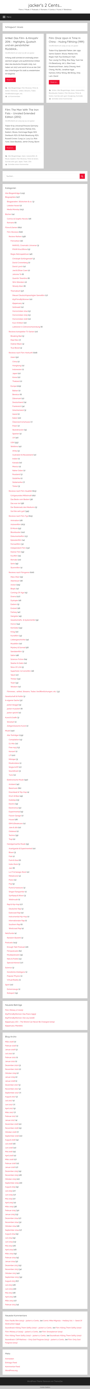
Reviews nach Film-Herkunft (21, 353)
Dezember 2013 (11, 1265)
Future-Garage (15, 816)
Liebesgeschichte (18, 640)
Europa (13, 386)
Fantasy (14, 612)
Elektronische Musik (15, 780)
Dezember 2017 (11, 1085)
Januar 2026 (10, 1049)
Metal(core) (13, 876)
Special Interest (13, 963)
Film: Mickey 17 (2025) (14, 1010)
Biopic (13, 589)
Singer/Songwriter (16, 892)
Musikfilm (15, 644)
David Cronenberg (20, 262)
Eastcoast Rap (14, 913)
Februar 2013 (10, 1305)
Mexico (15, 466)
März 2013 (9, 1301)
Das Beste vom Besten (20, 499)
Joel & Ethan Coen (20, 270)
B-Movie (14, 528)
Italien (14, 418)
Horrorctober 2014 (19, 311)
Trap (10, 839)
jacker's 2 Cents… (45, 5)
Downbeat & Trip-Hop (18, 792)
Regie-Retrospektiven (20, 254)
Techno (12, 835)
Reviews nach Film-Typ (18, 516)
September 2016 (12, 1136)
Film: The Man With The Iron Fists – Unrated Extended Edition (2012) (22, 113)
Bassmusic (13, 788)
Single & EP (13, 767)
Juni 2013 (9, 1289)
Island (14, 414)
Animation (15, 520)
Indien (15, 459)
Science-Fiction (17, 659)
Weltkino (14, 446)
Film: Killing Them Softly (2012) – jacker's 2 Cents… (25, 1335)
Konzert (12, 751)
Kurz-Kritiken (17, 323)
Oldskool (12, 831)
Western (14, 687)
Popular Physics (13, 976)
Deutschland (17, 402)
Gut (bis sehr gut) (60, 96)
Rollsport (11, 993)
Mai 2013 (8, 1293)
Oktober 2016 (10, 1132)
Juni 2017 (9, 1104)
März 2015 (9, 1206)
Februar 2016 (10, 1163)
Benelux (15, 394)
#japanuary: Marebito (14, 1026)
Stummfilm (15, 567)
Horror (13, 624)
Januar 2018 (10, 1081)
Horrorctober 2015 (19, 315)
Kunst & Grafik (11, 717)
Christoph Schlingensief (22, 259)
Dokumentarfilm (17, 536)
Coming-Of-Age (17, 593)
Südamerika (17, 482)
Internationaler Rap (17, 920)
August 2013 (10, 1281)
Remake (14, 560)
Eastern (61, 93)
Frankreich (16, 406)
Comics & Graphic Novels (17, 219)
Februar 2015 (10, 1210)
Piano (11, 880)
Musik (7, 731)
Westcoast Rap (15, 928)
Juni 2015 (9, 1195)
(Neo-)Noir (15, 577)
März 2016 (9, 1159)
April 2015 (9, 1202)
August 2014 (10, 1234)
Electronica (13, 808)
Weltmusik (13, 899)
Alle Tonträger (13, 735)
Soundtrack (13, 771)
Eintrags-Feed (11, 1363)
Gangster (14, 616)
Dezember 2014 (11, 1218)
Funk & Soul (13, 860)
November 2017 (11, 1089)
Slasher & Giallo (17, 663)
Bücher (8, 214)
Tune (11, 775)
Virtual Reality (13, 980)
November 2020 (12, 1069)
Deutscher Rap (15, 909)
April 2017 (9, 1108)
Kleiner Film (16, 552)
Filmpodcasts (12, 951)
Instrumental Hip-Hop (18, 917)
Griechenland (18, 410)
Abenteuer (15, 581)
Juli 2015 (8, 1191)
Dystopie (14, 600)
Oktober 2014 (10, 1226)
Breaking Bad (16, 336)
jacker (32, 53)
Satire (13, 655)
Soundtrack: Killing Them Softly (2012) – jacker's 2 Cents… (28, 1328)
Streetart (10, 722)
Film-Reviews (27, 88)
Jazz (10, 868)
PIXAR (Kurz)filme (19, 249)
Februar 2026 (10, 1046)
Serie (13, 564)
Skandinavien (18, 430)
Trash (25, 162)
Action (54, 90)
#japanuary (17, 303)
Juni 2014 (9, 1242)
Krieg (13, 632)
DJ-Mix (12, 744)
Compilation (14, 740)
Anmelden (9, 1359)
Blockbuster (53, 93)
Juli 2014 (8, 1238)
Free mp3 (13, 747)
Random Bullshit (14, 938)
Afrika (14, 451)
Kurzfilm (14, 556)
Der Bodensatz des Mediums (23, 507)
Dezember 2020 (11, 1065)
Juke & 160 (13, 827)
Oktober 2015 (10, 1179)
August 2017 (10, 1097)
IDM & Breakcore (16, 823)
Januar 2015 (10, 1214)
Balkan (15, 391)
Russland (16, 474)
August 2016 (10, 1140)
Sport (7, 985)
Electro (12, 804)
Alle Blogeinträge (14, 88)
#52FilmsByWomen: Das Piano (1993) (20, 1014)
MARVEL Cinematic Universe (24, 245)
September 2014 (12, 1230)
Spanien (15, 434)
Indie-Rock (13, 864)
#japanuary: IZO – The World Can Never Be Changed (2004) (30, 1022)
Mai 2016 (8, 1151)
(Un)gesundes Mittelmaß (21, 495)
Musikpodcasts (13, 955)
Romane (10, 223)
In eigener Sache (12, 700)
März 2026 (9, 1042)
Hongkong (71, 96)
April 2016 (9, 1155)
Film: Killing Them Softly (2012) (68, 1328)
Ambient (12, 784)
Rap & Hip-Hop (13, 904)
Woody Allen (17, 286)
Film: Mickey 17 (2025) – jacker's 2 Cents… (22, 1332)
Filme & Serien (32, 159)
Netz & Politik (12, 959)
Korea (14, 377)
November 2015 (11, 1175)
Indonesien (17, 369)
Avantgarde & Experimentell (20, 848)
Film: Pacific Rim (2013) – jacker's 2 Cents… (22, 1321)
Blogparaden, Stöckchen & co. (19, 201)
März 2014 (9, 1254)
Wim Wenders (18, 282)
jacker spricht (12, 713)
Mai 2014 (8, 1246)
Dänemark (16, 398)
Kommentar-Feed (12, 1366)
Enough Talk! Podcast (16, 947)
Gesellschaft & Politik (14, 696)
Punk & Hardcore (16, 888)
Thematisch (15, 291)
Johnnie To (16, 274)
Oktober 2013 (10, 1273)
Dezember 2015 (11, 1171)
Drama (13, 596)
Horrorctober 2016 (20, 319)
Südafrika (16, 478)
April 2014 (9, 1250)
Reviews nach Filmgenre (19, 572)
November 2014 (11, 1222)
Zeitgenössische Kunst (16, 726)
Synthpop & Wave (16, 895)
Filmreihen (15, 241)
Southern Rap (14, 924)
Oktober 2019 (10, 1073)
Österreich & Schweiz (21, 422)
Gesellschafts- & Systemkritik (23, 620)
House (11, 819)
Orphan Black (16, 344)
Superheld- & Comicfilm (21, 671)
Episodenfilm (16, 540)
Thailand (16, 381)
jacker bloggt (12, 705)
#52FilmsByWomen (20, 299)
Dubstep (12, 800)
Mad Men (14, 340)
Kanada (15, 463)
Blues (11, 852)
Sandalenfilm (16, 651)
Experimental (14, 812)
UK (13, 438)
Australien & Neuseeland (22, 455)
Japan (20, 162)
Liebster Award (13, 205)
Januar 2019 (10, 1077)
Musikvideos (14, 763)
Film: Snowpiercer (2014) (52, 1332)
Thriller (14, 679)
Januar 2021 (10, 1061)
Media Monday (13, 209)
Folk (10, 856)
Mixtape (12, 759)
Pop (10, 884)
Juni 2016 (9, 1148)
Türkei (14, 486)
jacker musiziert (13, 709)
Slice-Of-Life (16, 667)
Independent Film (18, 548)
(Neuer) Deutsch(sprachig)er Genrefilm (28, 295)
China (14, 362)
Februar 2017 (10, 1116)
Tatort (13, 675)
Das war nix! (15, 503)
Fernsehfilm (15, 544)
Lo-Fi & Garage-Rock (17, 872)
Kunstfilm (15, 636)
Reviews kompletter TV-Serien (21, 332)
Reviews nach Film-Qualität (20, 491)
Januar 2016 (10, 1167)
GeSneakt (16, 307)
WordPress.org (11, 1370)
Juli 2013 (8, 1285)
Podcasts (9, 943)
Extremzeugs (12, 989)
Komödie (79, 96)
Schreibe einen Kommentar (62, 99)
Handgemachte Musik (16, 844)
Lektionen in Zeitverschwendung (26, 327)
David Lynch (17, 266)
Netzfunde (9, 933)
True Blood (15, 348)
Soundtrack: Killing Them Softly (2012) (65, 1335)
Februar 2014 (10, 1257)
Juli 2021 (8, 1053)
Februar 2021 (10, 1057)
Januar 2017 (10, 1120)
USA (29, 162)
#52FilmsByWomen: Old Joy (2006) (20, 1018)
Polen (14, 426)
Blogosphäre (10, 197)
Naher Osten (17, 470)
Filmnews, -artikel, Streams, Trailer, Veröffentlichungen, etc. (31, 691)
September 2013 (12, 1277)
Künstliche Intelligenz (16, 972)
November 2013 (11, 1269)
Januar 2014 (10, 1261)
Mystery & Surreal (18, 647)
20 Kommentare (14, 96)
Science (8, 968)
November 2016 (11, 1128)
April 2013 (9, 1297)
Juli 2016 (8, 1144)
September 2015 (12, 1183)
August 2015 (10, 1187)
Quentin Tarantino (19, 278)
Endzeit (14, 608)
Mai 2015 (8, 1199)
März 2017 (9, 1112)
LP (10, 755)
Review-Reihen (15, 236)
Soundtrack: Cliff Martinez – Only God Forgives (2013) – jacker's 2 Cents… (35, 1339)
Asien (73, 90)
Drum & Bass (14, 796)
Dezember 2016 (11, 1124)
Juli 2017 (8, 1100)
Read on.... (10, 80)
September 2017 (12, 1093)
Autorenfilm (80, 90)
